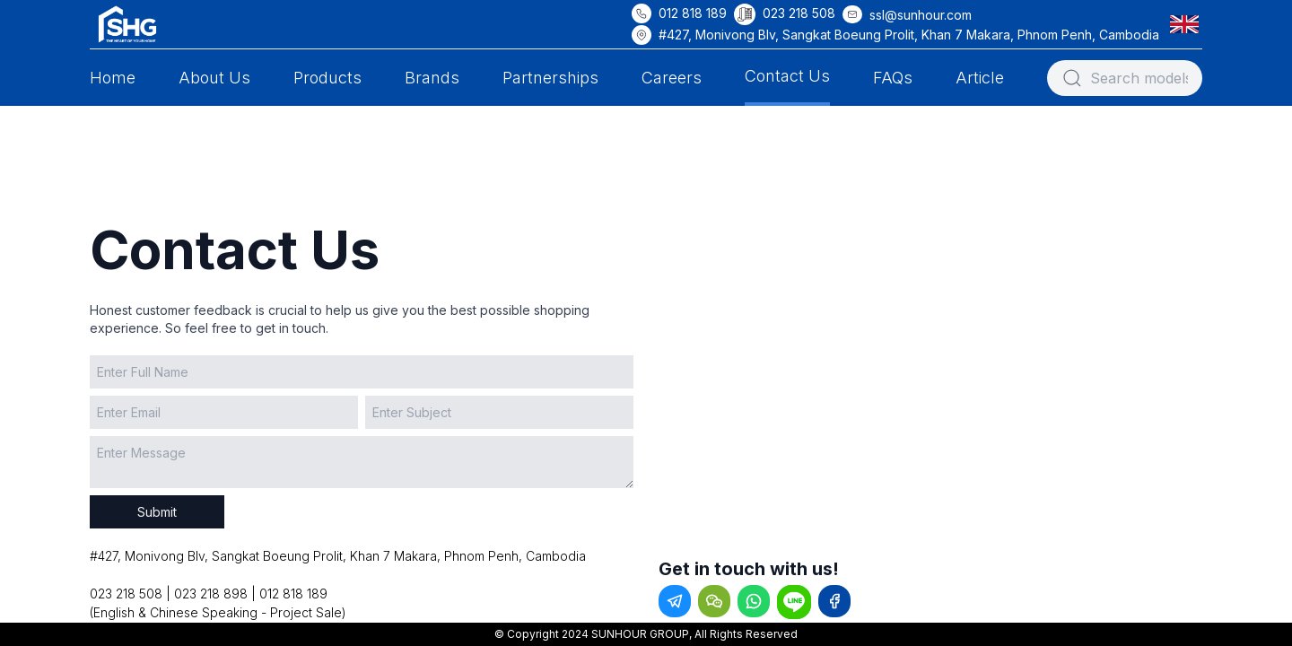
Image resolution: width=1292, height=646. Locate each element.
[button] (1188, 23)
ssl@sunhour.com (920, 14)
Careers (672, 77)
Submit (157, 511)
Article (980, 77)
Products (327, 77)
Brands (432, 77)
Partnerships (550, 77)
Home (112, 77)
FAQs (892, 77)
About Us (214, 77)
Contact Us (787, 75)
